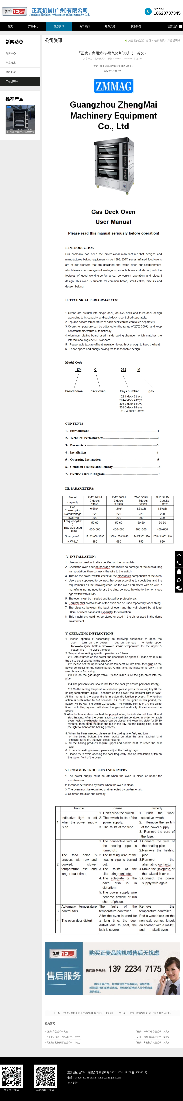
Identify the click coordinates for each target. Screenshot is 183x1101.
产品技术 (10, 62)
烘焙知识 (10, 72)
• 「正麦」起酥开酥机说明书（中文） (63, 1042)
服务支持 (110, 26)
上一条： (57, 1013)
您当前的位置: (136, 40)
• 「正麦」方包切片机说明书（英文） (152, 1042)
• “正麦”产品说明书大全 (56, 1031)
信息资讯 (59, 26)
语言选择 (172, 26)
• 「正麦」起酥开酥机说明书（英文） (152, 1037)
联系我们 (136, 26)
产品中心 (33, 26)
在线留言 (179, 580)
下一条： (123, 1013)
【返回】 (111, 1013)
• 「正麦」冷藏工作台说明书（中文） (63, 1037)
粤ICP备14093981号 (136, 1072)
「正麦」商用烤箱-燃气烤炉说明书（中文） (83, 1013)
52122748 (179, 571)
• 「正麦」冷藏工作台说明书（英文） (152, 1031)
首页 (10, 26)
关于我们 (84, 26)
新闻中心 (10, 53)
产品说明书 (11, 81)
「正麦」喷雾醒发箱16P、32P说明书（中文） (150, 1013)
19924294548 (179, 563)
